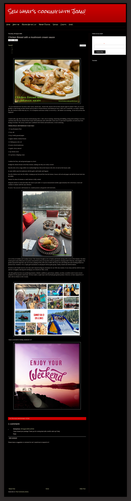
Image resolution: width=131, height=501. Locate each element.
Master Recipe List (29, 24)
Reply (14, 434)
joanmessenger (21, 418)
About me (16, 24)
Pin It (12, 49)
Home (8, 24)
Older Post (82, 489)
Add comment (13, 438)
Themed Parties (44, 24)
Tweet (10, 45)
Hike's (71, 24)
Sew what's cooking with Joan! (46, 11)
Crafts (63, 24)
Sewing (55, 24)
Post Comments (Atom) (22, 492)
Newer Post (12, 489)
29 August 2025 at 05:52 (27, 429)
